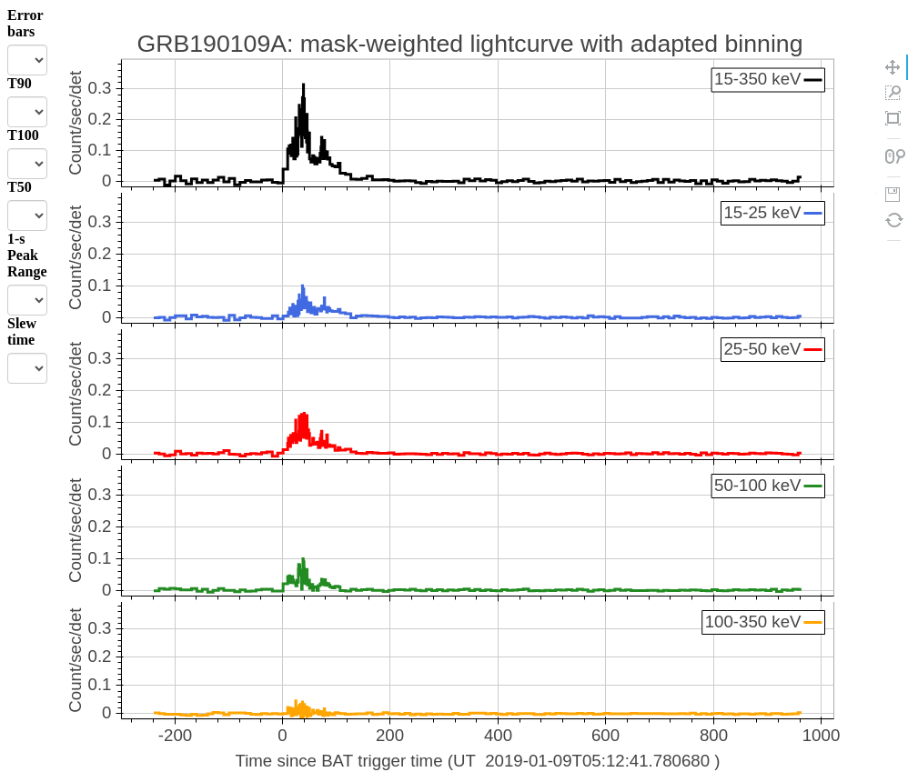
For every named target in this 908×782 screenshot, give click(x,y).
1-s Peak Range (27, 255)
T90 (19, 83)
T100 (23, 135)
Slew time (21, 331)
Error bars (25, 23)
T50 (19, 187)
